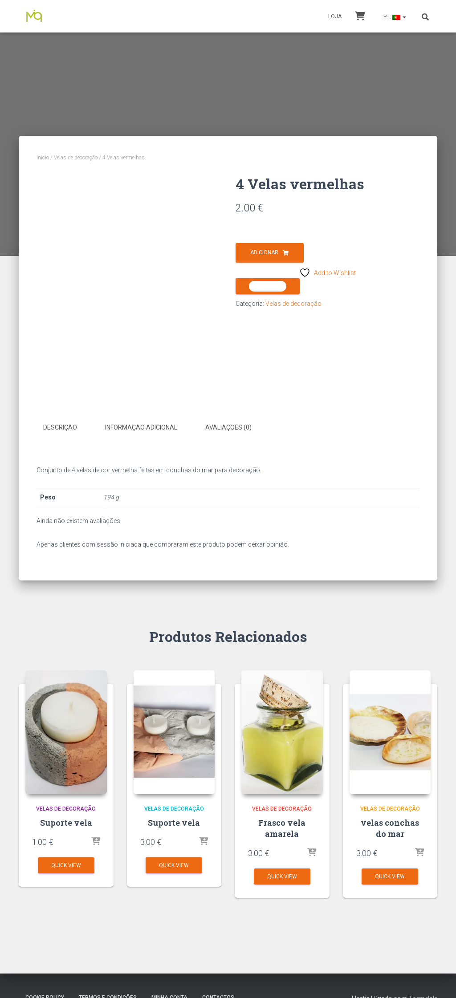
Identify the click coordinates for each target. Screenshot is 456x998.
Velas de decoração (76, 157)
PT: (394, 17)
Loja (335, 16)
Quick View (66, 865)
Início (43, 157)
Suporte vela (66, 822)
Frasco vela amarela (281, 828)
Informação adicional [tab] (141, 427)
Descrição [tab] (60, 427)
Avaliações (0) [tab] (228, 427)
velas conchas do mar (390, 828)
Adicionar (264, 252)
